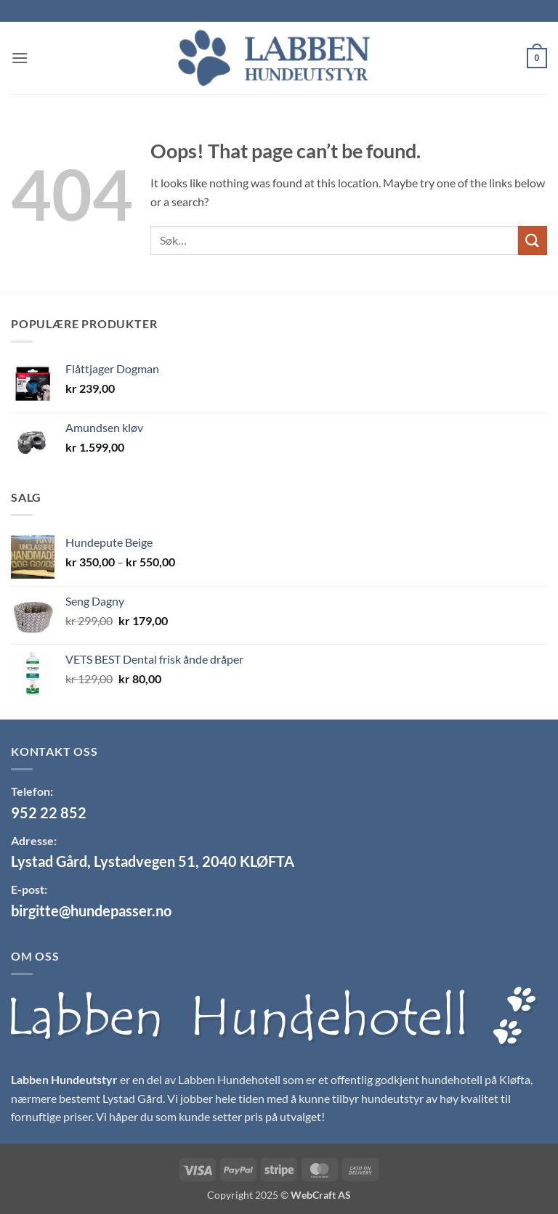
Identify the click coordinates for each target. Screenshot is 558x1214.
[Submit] (532, 240)
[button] (19, 58)
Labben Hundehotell (229, 1079)
